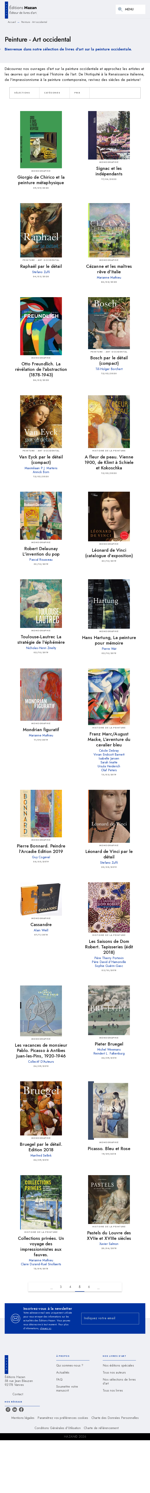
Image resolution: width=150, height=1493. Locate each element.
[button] (24, 92)
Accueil (12, 22)
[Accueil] (21, 9)
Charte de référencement (101, 1428)
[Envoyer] (134, 1318)
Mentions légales (22, 1418)
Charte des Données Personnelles (115, 1418)
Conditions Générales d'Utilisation (58, 1428)
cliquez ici (45, 1328)
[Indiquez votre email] (105, 1318)
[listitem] (8, 1409)
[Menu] (130, 9)
